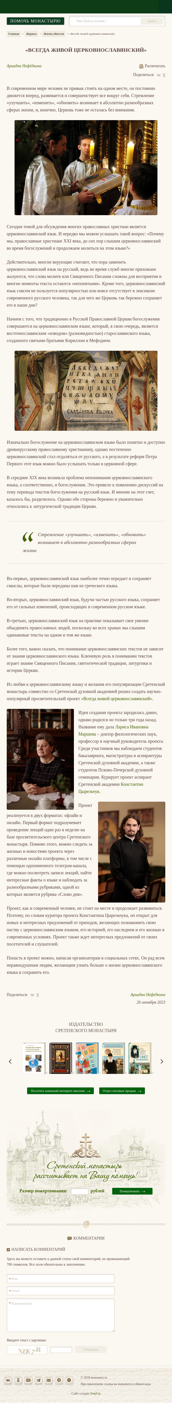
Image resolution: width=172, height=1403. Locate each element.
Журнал (31, 33)
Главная (13, 33)
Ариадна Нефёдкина (24, 66)
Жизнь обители (54, 33)
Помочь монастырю (35, 21)
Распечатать (152, 66)
